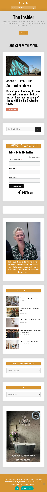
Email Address (15, 160)
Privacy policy (27, 488)
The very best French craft (29, 341)
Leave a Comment (26, 81)
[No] (44, 484)
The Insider (23, 17)
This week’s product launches (30, 319)
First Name (13, 168)
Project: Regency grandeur (29, 298)
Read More (12, 109)
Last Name (13, 177)
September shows (18, 85)
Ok (17, 488)
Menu (23, 32)
